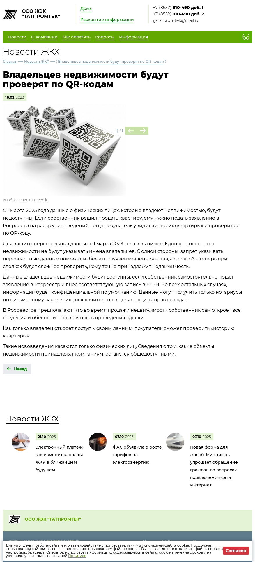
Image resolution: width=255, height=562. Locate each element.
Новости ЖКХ (36, 61)
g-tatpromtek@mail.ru (176, 20)
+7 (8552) (178, 7)
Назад (20, 369)
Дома (86, 8)
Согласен (236, 550)
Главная (10, 61)
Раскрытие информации (107, 19)
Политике (77, 556)
